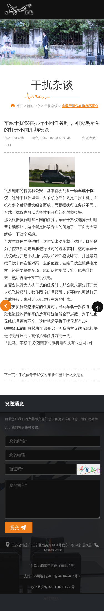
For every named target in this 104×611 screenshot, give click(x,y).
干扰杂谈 (51, 106)
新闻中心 (33, 106)
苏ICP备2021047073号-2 (63, 576)
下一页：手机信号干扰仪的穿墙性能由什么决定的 (43, 375)
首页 (19, 106)
